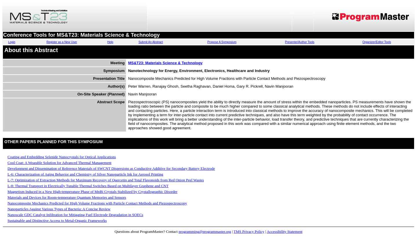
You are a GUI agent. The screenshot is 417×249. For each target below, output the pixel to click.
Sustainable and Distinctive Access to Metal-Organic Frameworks (57, 220)
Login (11, 42)
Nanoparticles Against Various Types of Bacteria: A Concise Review (59, 209)
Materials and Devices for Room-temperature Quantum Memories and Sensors (67, 197)
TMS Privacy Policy (249, 231)
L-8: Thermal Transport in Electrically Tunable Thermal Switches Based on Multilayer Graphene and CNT (88, 186)
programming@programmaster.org (205, 231)
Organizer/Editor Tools (376, 42)
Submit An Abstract (150, 42)
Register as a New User (61, 42)
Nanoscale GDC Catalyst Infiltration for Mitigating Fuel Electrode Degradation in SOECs (75, 215)
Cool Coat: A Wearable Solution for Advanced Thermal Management (59, 163)
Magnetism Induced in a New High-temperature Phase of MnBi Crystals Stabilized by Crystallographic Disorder (93, 191)
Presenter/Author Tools (299, 42)
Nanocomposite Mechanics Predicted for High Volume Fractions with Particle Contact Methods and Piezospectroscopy (97, 203)
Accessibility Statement (284, 231)
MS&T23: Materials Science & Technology (165, 63)
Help (110, 42)
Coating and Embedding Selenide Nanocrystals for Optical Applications (62, 157)
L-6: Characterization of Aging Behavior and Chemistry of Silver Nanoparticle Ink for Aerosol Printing (85, 174)
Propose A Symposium (222, 42)
